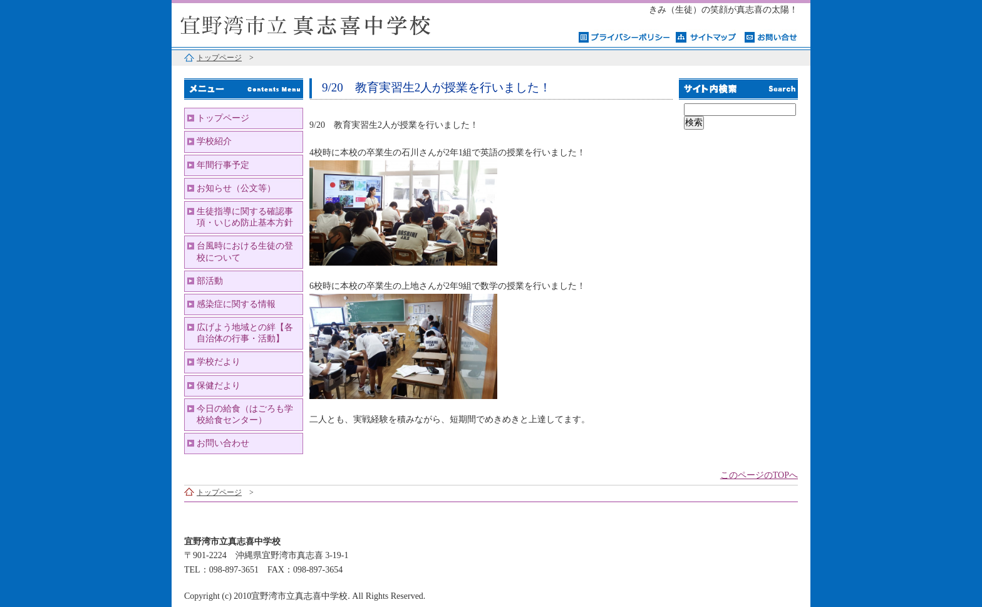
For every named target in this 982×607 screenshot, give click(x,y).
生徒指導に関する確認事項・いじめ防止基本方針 (245, 217)
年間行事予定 (223, 165)
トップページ (219, 57)
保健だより (218, 385)
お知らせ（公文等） (236, 188)
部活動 (210, 281)
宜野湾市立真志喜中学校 (328, 23)
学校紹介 (214, 141)
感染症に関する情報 (236, 304)
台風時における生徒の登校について (245, 251)
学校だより (218, 361)
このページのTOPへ (759, 475)
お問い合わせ (223, 443)
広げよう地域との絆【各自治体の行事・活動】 (245, 333)
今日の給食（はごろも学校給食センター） (245, 414)
